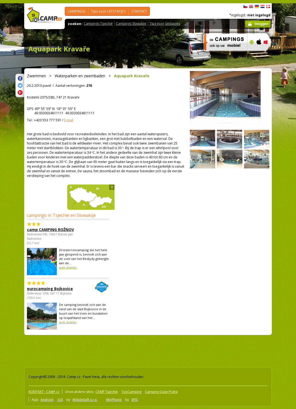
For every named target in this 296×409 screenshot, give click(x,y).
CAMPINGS (76, 11)
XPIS (134, 399)
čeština (245, 6)
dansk (268, 6)
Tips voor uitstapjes (165, 23)
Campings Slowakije (131, 23)
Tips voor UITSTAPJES (108, 11)
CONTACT (139, 11)
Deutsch (257, 6)
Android (47, 399)
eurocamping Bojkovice (53, 288)
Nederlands (262, 6)
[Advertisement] (122, 350)
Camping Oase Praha (161, 391)
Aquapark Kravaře (59, 48)
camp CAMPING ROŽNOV (50, 229)
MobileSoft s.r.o (85, 399)
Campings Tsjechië (98, 23)
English (251, 6)
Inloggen (261, 24)
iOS (60, 399)
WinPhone (114, 399)
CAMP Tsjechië (106, 391)
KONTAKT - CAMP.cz (44, 391)
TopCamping (131, 391)
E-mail (68, 120)
